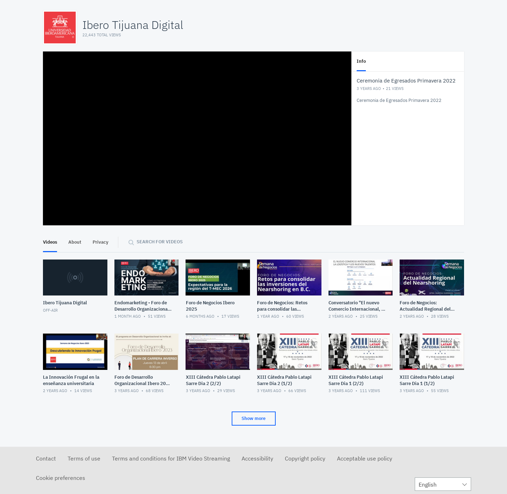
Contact (46, 458)
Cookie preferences (60, 477)
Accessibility (257, 458)
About (74, 242)
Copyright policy (305, 458)
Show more (253, 418)
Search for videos (160, 242)
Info (361, 61)
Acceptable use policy (364, 458)
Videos (50, 242)
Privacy (100, 242)
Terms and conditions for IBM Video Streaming (171, 458)
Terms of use (84, 458)
